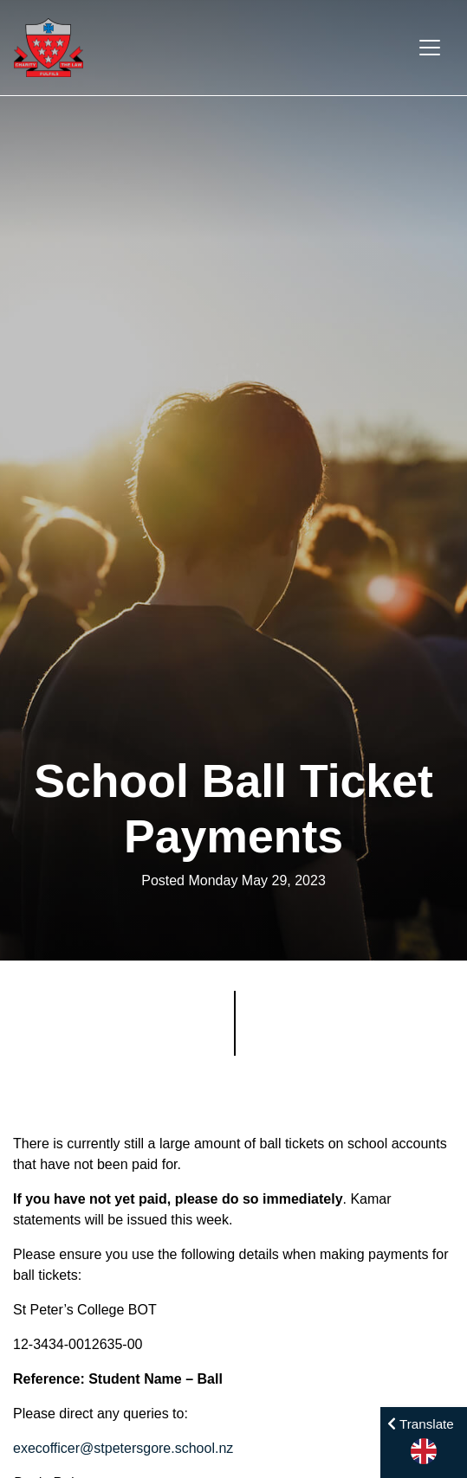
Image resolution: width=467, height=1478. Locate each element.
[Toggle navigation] (429, 47)
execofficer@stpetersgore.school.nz (123, 1448)
